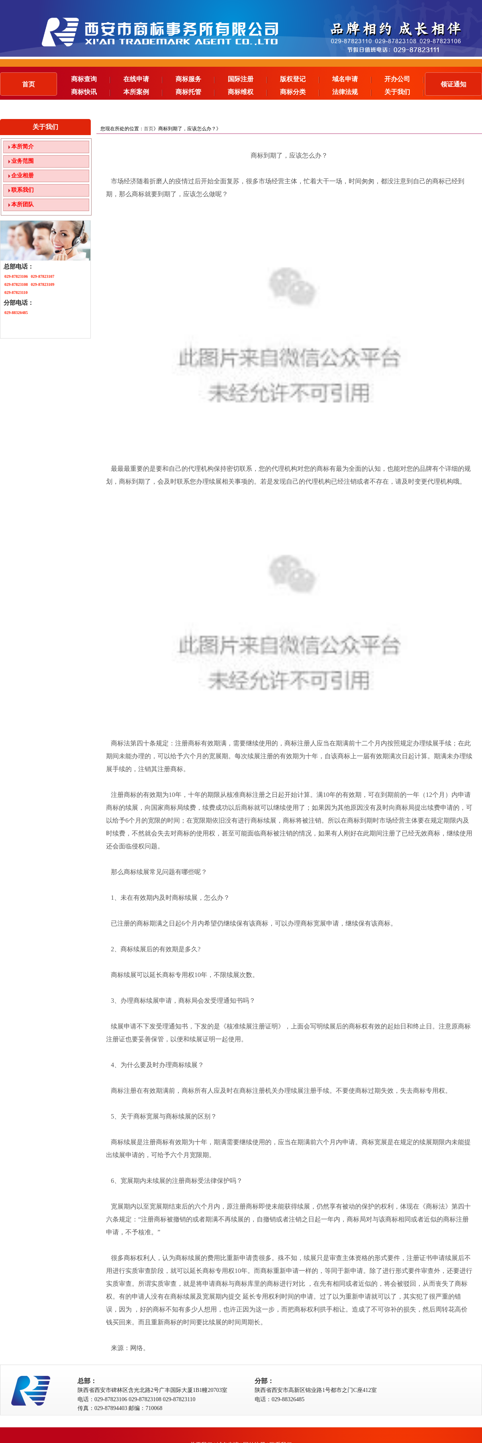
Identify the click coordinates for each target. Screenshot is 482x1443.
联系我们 (22, 190)
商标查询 (90, 79)
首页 (28, 84)
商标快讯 (90, 92)
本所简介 (22, 147)
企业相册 (22, 175)
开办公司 (404, 79)
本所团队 (22, 204)
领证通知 (453, 84)
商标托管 (195, 92)
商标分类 (299, 92)
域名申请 (352, 79)
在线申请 (143, 79)
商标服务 (195, 79)
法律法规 (352, 92)
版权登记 (299, 79)
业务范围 (22, 161)
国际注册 (247, 79)
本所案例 (143, 92)
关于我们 (404, 92)
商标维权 (247, 92)
